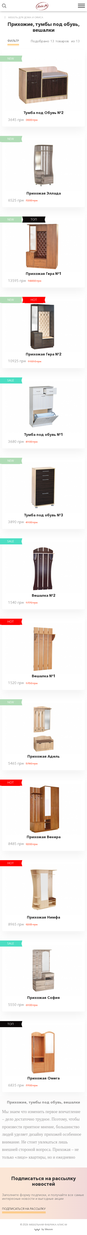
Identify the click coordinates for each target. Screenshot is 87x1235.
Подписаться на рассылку (24, 1208)
